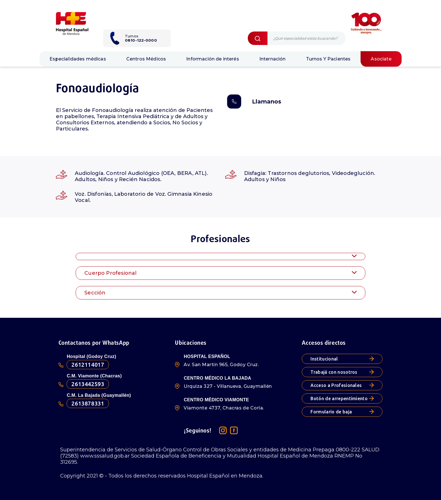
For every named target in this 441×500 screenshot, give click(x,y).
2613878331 (87, 403)
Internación (272, 59)
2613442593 (87, 384)
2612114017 (87, 364)
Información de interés (212, 59)
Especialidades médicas (78, 59)
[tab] (220, 256)
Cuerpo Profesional (220, 273)
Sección (220, 293)
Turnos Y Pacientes (328, 59)
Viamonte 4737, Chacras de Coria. (224, 408)
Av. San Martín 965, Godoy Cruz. (221, 364)
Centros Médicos (146, 59)
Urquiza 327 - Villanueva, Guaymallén (228, 386)
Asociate (381, 59)
